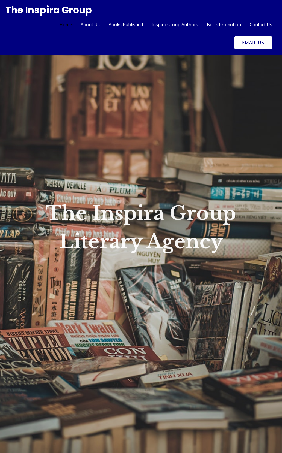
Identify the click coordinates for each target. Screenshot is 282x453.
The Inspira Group (48, 10)
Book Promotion (224, 25)
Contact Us (261, 25)
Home (66, 25)
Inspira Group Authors (175, 25)
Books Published (125, 25)
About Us (90, 25)
